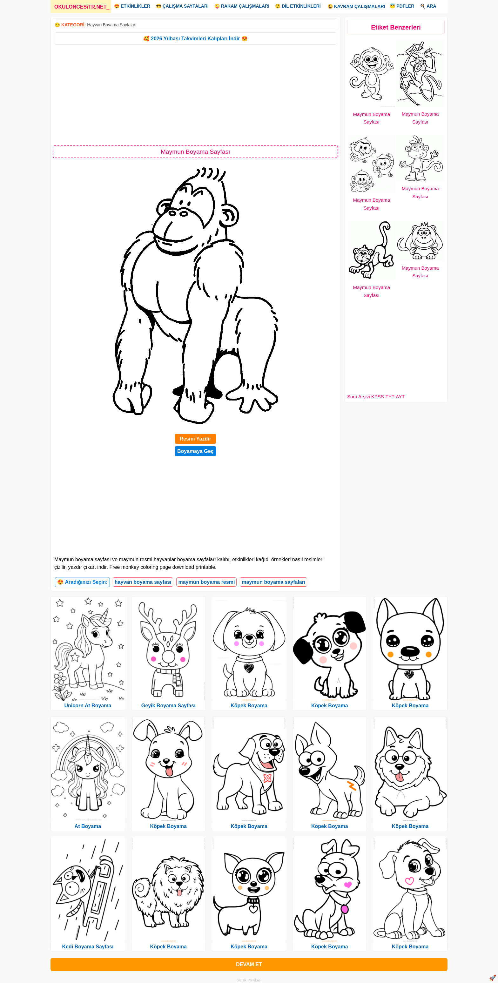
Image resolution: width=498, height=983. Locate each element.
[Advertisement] (195, 94)
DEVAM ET (249, 964)
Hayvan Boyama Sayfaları (111, 24)
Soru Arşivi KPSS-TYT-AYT (376, 396)
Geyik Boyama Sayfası (168, 705)
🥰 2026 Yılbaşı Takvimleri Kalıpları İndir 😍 (195, 38)
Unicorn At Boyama (87, 705)
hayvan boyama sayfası (143, 582)
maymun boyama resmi (206, 582)
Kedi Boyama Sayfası (87, 946)
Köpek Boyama (168, 826)
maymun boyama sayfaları (273, 582)
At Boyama (88, 826)
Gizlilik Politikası (249, 980)
